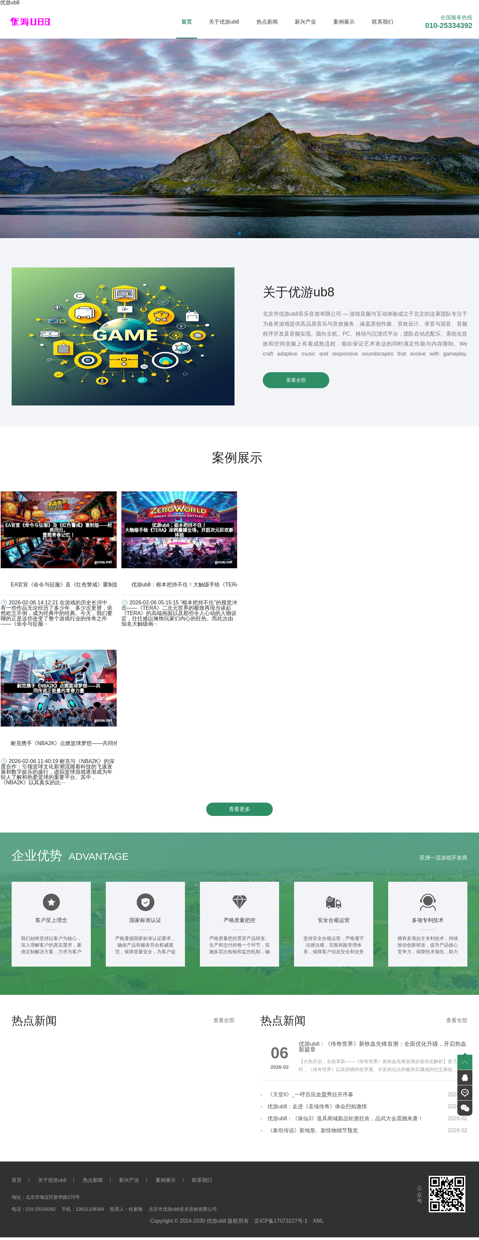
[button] (239, 233)
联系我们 (382, 22)
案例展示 (344, 22)
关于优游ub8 (224, 22)
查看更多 (239, 810)
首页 (186, 22)
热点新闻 (267, 22)
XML (318, 1223)
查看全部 (296, 380)
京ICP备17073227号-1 (280, 1223)
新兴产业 (305, 22)
